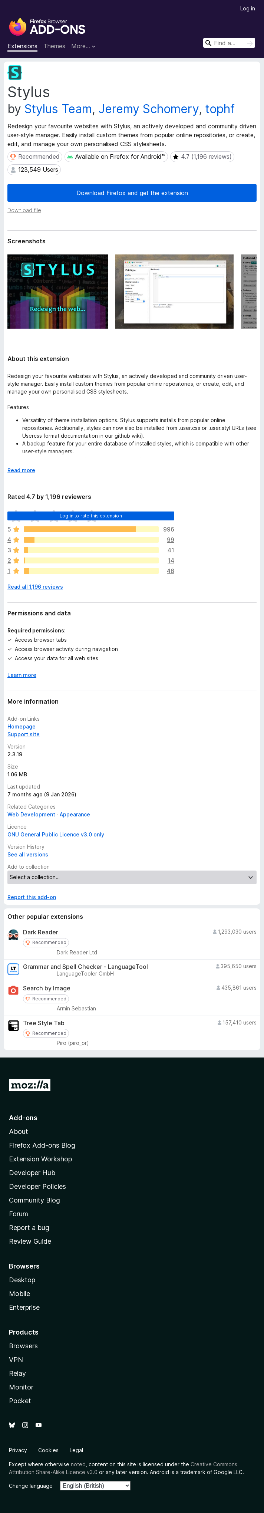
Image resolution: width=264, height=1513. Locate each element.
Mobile (19, 1293)
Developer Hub (32, 1173)
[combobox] (229, 43)
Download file (24, 210)
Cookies (48, 1450)
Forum (18, 1214)
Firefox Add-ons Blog (42, 1145)
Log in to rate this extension (91, 516)
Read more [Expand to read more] (21, 470)
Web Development (31, 814)
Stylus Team (58, 109)
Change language (31, 1486)
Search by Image (46, 988)
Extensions (22, 46)
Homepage (21, 726)
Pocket (20, 1401)
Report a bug (29, 1227)
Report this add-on (31, 897)
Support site (23, 734)
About (18, 1131)
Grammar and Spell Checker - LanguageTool (85, 966)
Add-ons (23, 1118)
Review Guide (30, 1241)
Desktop (22, 1280)
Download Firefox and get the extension (132, 193)
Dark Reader (40, 932)
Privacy (18, 1450)
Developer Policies (37, 1186)
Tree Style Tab (44, 1023)
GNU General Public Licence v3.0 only (55, 834)
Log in (247, 8)
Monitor (21, 1387)
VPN (16, 1360)
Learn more (21, 675)
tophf (220, 109)
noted (78, 1464)
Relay (17, 1373)
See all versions (27, 854)
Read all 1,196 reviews (35, 586)
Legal (76, 1450)
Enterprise (24, 1307)
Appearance (75, 814)
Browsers (23, 1346)
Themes (54, 46)
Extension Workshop (40, 1159)
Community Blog (34, 1200)
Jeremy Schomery (149, 109)
